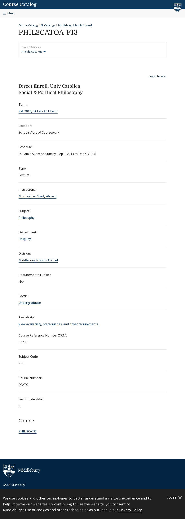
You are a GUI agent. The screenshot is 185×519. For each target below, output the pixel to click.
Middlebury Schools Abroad (75, 25)
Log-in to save (157, 76)
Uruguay (25, 239)
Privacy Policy (130, 510)
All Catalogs (48, 25)
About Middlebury (14, 485)
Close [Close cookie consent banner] (174, 498)
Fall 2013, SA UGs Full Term (38, 111)
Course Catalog (20, 4)
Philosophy (26, 218)
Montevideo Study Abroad (37, 196)
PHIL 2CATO (28, 431)
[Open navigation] (8, 13)
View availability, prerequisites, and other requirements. (59, 324)
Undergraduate (30, 303)
